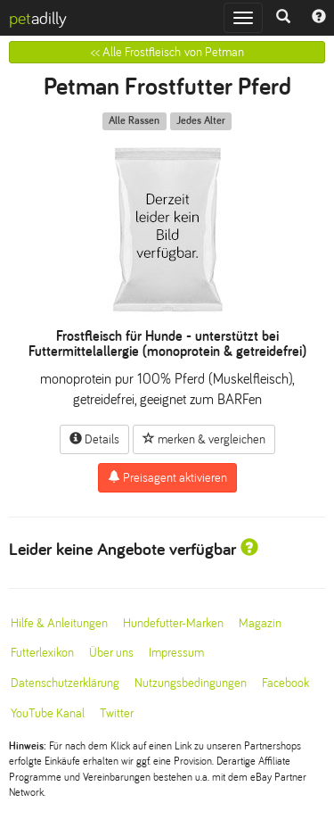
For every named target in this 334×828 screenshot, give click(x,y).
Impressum (176, 652)
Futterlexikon (42, 652)
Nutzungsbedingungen (190, 683)
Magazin (260, 623)
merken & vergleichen (204, 439)
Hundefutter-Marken (173, 623)
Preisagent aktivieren (167, 477)
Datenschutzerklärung (65, 683)
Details (94, 439)
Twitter (117, 713)
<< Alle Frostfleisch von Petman (167, 52)
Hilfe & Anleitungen (59, 623)
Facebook (285, 683)
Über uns (111, 652)
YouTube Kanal (48, 713)
